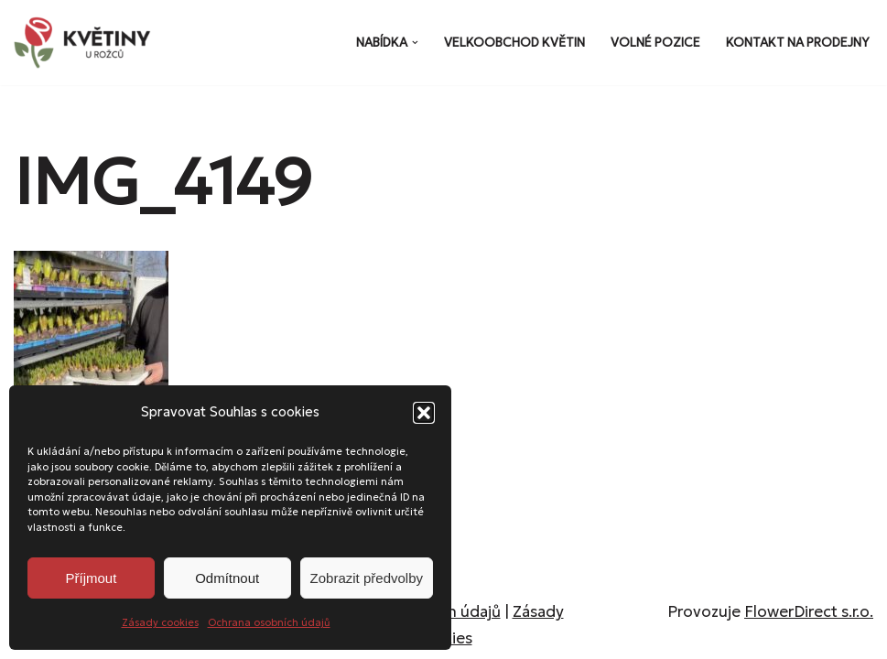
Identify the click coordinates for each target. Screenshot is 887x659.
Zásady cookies (160, 622)
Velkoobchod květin (514, 42)
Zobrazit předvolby (366, 578)
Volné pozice (655, 42)
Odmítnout (227, 578)
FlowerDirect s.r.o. (808, 611)
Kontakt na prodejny (798, 42)
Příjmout (90, 578)
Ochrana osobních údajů (269, 622)
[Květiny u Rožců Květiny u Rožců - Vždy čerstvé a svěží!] (87, 42)
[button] (424, 413)
